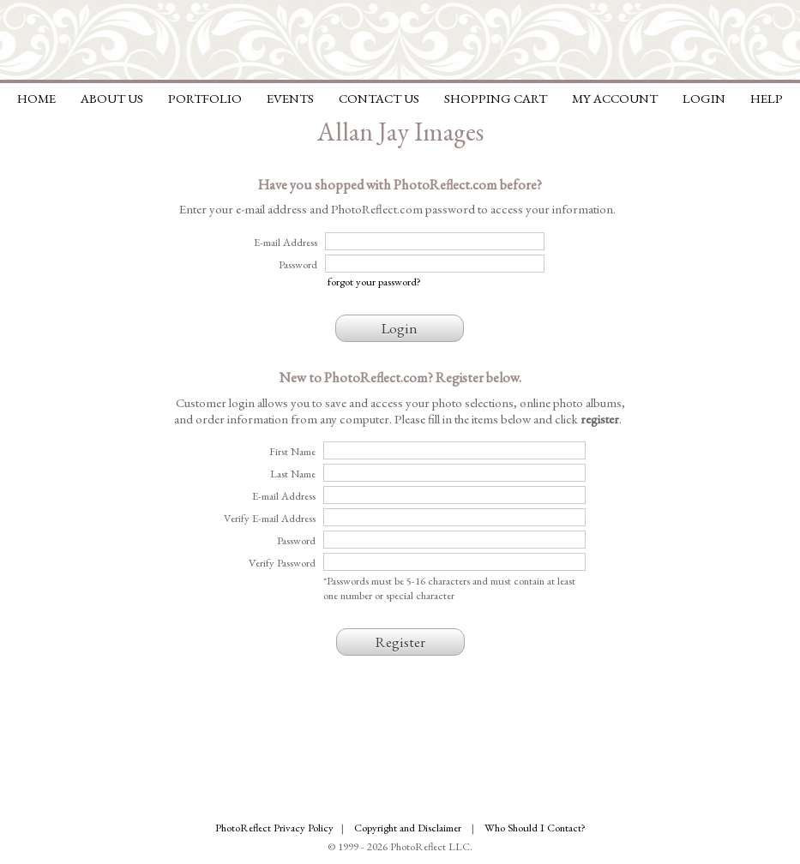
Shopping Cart (495, 98)
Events (290, 98)
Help (766, 98)
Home (36, 98)
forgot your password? (374, 281)
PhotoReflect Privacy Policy (274, 827)
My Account (615, 98)
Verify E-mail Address (270, 518)
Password (296, 540)
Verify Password (282, 562)
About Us (112, 98)
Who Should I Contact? (535, 827)
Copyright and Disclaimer (409, 827)
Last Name (293, 473)
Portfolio (205, 98)
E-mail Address (284, 496)
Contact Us (379, 98)
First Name (292, 451)
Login (704, 98)
